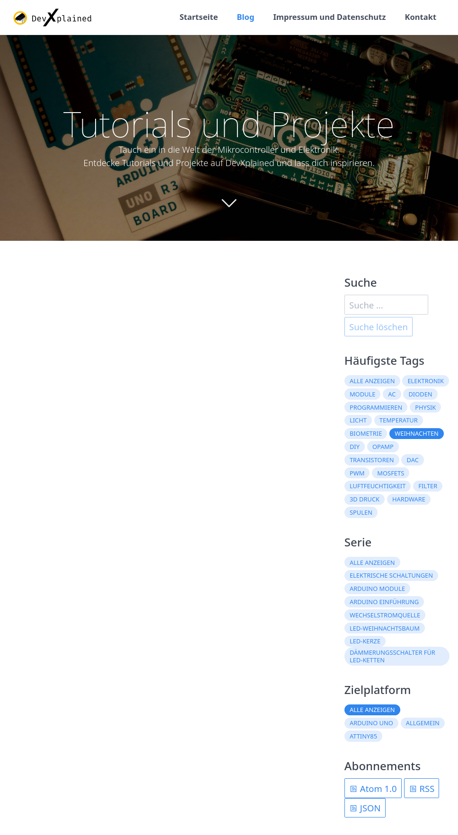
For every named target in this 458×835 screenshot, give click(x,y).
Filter (427, 486)
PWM (357, 473)
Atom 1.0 (372, 788)
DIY (355, 446)
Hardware (408, 499)
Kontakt (420, 16)
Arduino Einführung (384, 602)
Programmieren (376, 407)
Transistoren (372, 460)
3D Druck (364, 499)
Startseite (198, 16)
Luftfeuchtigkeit (378, 486)
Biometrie (366, 433)
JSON (364, 808)
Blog (246, 16)
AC (392, 394)
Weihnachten (417, 433)
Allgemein (423, 723)
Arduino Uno (371, 723)
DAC (413, 460)
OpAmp (383, 446)
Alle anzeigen (372, 381)
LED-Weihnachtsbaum (385, 628)
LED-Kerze (365, 641)
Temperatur (398, 420)
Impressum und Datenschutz (329, 16)
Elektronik (425, 381)
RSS (422, 788)
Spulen (361, 512)
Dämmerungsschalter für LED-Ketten (392, 656)
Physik (425, 407)
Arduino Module (377, 588)
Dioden (420, 394)
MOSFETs (390, 473)
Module (363, 394)
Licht (358, 420)
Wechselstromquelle (385, 615)
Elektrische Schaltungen (391, 575)
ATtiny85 (363, 736)
